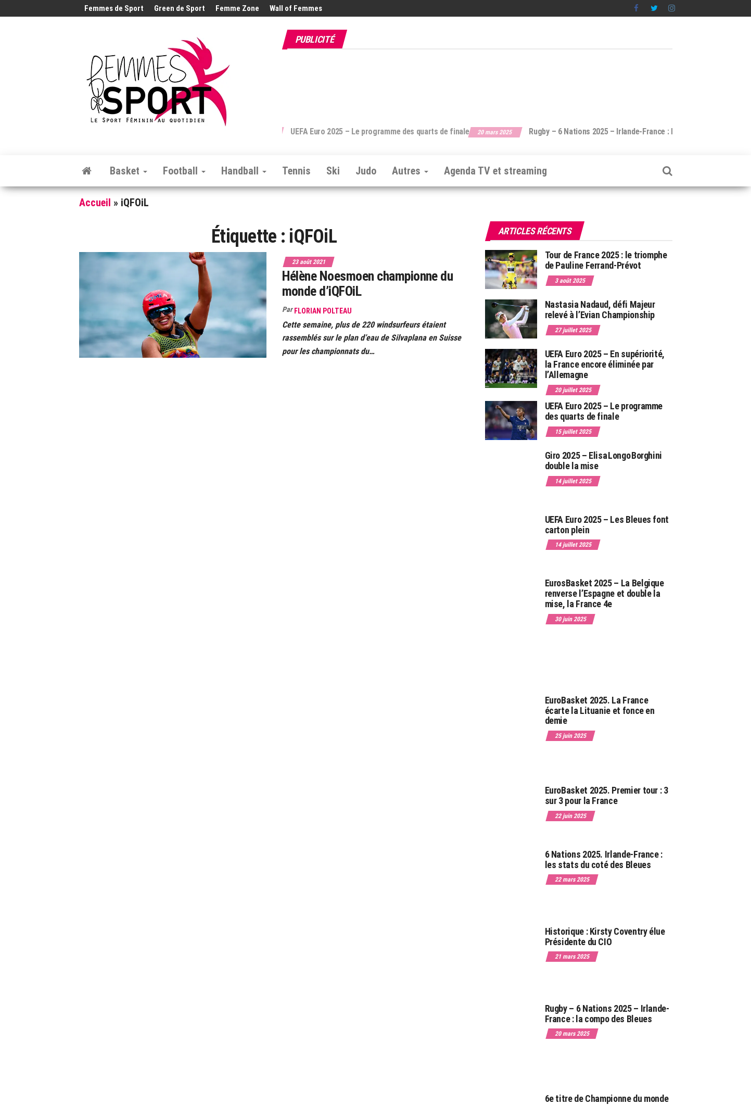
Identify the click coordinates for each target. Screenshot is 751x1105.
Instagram (671, 8)
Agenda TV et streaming (495, 171)
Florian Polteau (323, 311)
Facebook (637, 8)
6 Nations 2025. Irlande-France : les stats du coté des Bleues (604, 859)
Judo (365, 171)
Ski (333, 171)
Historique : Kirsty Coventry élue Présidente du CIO (605, 936)
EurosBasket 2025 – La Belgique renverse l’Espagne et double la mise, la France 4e (604, 593)
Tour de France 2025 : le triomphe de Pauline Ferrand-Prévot (606, 260)
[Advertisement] (483, 82)
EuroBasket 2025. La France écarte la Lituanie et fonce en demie (600, 710)
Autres (410, 171)
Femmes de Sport (114, 8)
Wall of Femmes (296, 8)
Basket (128, 171)
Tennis (296, 171)
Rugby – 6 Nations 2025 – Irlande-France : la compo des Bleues (607, 1013)
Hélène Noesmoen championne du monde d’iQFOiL (367, 283)
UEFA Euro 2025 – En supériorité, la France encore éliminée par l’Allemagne (605, 364)
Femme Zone (237, 8)
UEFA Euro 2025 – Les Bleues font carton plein (607, 524)
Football (184, 171)
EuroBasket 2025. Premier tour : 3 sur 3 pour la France (606, 795)
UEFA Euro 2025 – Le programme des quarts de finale (403, 131)
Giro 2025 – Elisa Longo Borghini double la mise (603, 460)
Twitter (654, 8)
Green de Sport (179, 8)
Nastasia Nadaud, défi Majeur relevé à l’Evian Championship (600, 309)
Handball (243, 171)
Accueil (95, 202)
